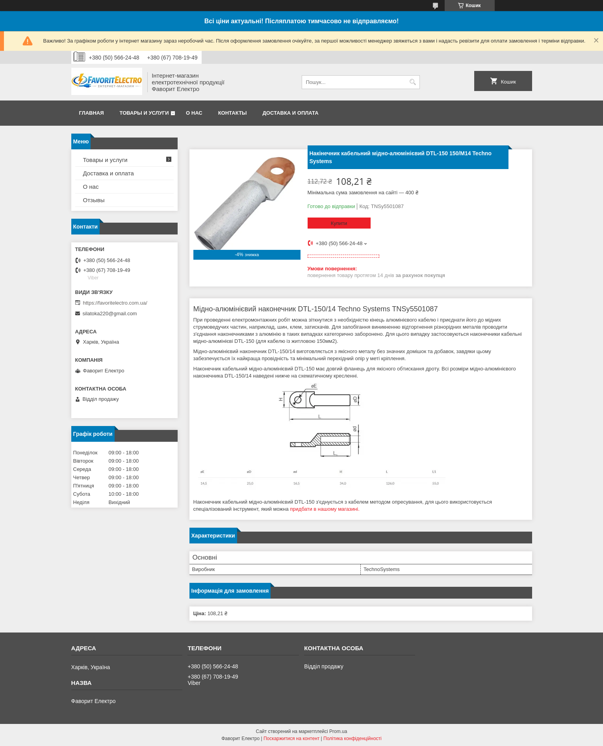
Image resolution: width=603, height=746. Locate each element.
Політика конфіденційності (352, 738)
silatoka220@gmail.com (110, 313)
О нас (194, 113)
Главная (91, 113)
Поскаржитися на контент (291, 738)
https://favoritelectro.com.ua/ (115, 303)
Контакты (232, 113)
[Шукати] (413, 82)
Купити (339, 223)
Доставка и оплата (291, 113)
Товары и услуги (144, 113)
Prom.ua (338, 731)
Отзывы (94, 200)
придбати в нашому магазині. (324, 509)
